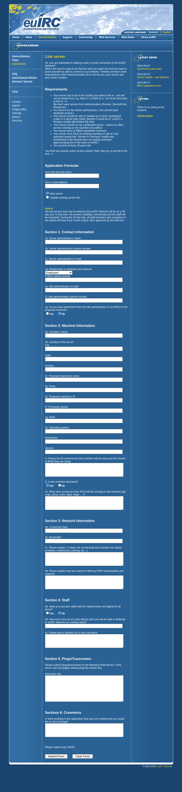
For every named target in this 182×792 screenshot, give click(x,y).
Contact (16, 101)
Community (86, 37)
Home (15, 37)
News (29, 37)
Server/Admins (47, 37)
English (166, 32)
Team (15, 60)
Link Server (19, 63)
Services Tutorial (22, 81)
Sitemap (16, 113)
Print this (17, 120)
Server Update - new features (153, 77)
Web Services (107, 37)
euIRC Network (164, 786)
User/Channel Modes (24, 77)
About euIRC (148, 37)
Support (67, 37)
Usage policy (19, 109)
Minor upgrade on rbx (149, 85)
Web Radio (128, 37)
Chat (15, 91)
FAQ (14, 74)
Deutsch (153, 32)
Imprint (16, 105)
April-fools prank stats (149, 69)
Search (16, 116)
